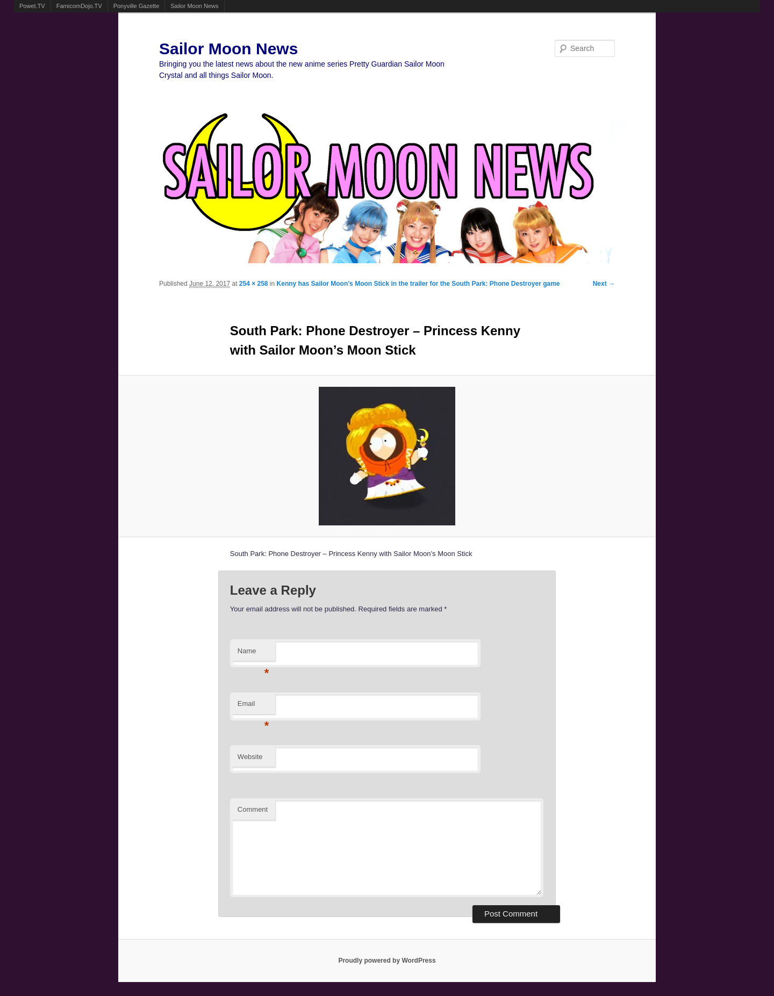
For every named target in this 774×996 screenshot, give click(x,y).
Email (253, 706)
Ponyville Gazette (136, 6)
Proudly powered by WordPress (386, 960)
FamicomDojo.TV (79, 6)
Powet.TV (32, 6)
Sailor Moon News (194, 6)
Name (253, 654)
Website (250, 757)
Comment (253, 809)
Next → (604, 283)
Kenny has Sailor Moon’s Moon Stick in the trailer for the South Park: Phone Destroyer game (418, 283)
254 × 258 (253, 283)
